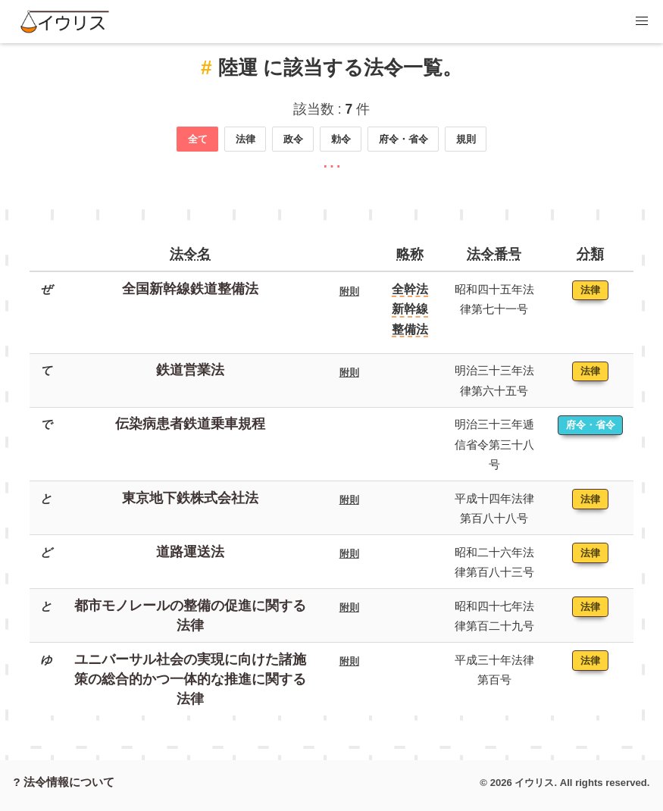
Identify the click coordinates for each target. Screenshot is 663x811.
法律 (245, 139)
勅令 (341, 139)
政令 (293, 139)
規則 (466, 139)
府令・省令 (403, 139)
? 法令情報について (64, 781)
